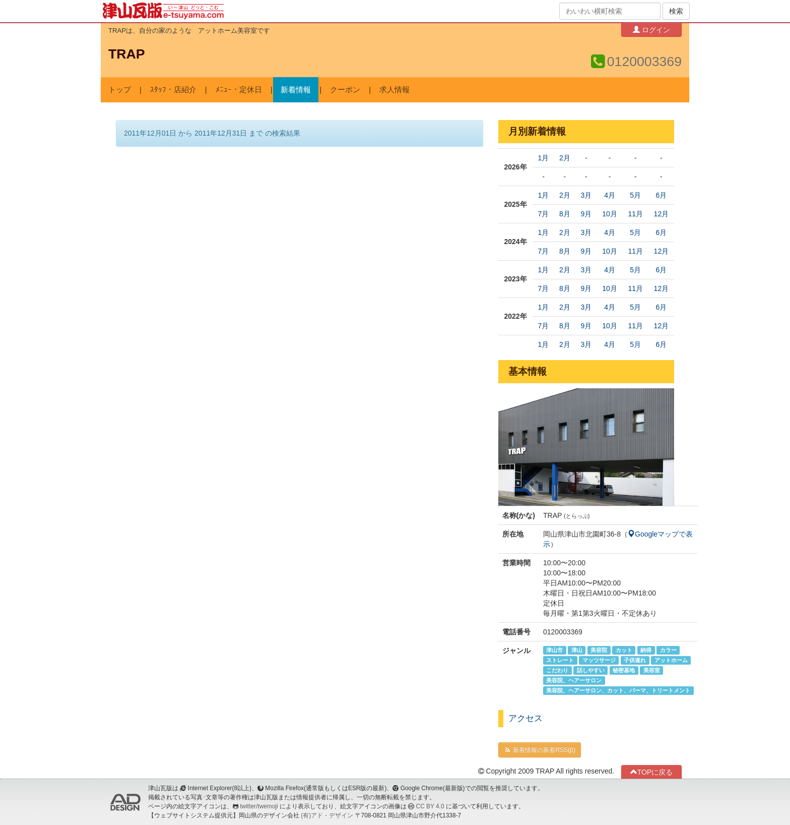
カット (624, 650)
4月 (609, 195)
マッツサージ (599, 660)
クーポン (345, 90)
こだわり (557, 670)
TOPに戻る (651, 772)
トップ (119, 90)
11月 (635, 214)
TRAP (126, 54)
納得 (645, 650)
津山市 (554, 650)
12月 (661, 214)
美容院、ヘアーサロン (574, 680)
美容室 (651, 670)
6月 (661, 195)
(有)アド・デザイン (327, 815)
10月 (609, 214)
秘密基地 (624, 670)
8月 (564, 214)
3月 (585, 195)
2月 (564, 158)
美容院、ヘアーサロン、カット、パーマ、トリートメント (618, 690)
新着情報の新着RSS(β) (539, 749)
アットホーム (671, 660)
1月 (543, 158)
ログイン (651, 29)
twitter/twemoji (259, 806)
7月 (543, 214)
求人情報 (394, 90)
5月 (635, 195)
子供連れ (635, 660)
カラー (668, 650)
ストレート (560, 660)
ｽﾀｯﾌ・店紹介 (173, 90)
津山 (576, 650)
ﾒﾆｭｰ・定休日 (239, 90)
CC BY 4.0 (430, 806)
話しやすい (591, 670)
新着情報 (296, 90)
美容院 (598, 650)
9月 (585, 214)
